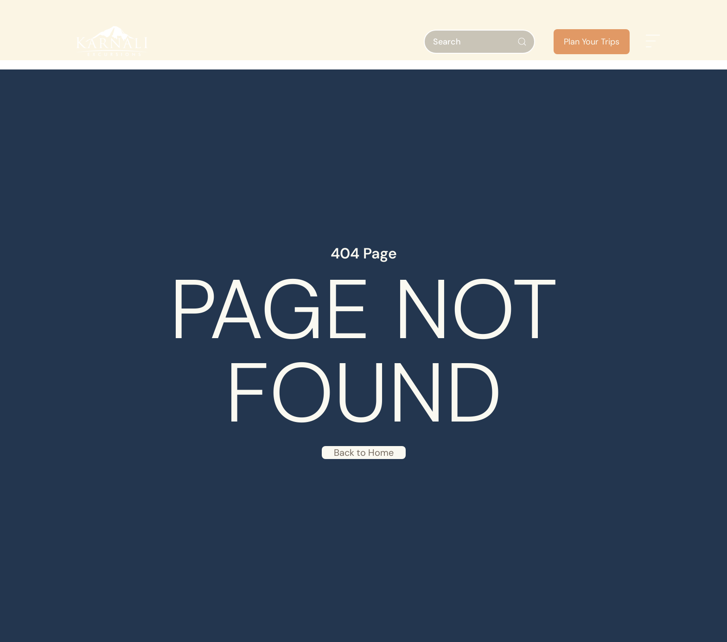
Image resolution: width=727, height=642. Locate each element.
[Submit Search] (522, 42)
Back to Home (364, 453)
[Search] (479, 42)
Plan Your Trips (591, 41)
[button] (652, 41)
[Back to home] (110, 41)
